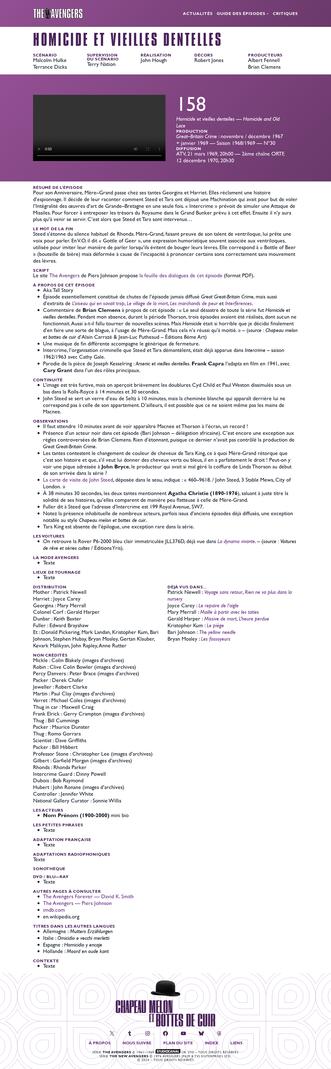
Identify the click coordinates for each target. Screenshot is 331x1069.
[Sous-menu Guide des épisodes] (267, 13)
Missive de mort (220, 618)
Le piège (215, 625)
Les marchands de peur (194, 303)
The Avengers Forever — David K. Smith (88, 896)
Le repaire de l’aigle (219, 605)
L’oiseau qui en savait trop (98, 303)
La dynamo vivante (236, 541)
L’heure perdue (254, 618)
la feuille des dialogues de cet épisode (180, 275)
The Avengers (64, 275)
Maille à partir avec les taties (229, 612)
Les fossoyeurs (215, 639)
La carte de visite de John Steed (78, 480)
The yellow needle (217, 632)
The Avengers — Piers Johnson (77, 903)
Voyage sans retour (223, 592)
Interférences (238, 303)
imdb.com (54, 910)
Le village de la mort (147, 303)
